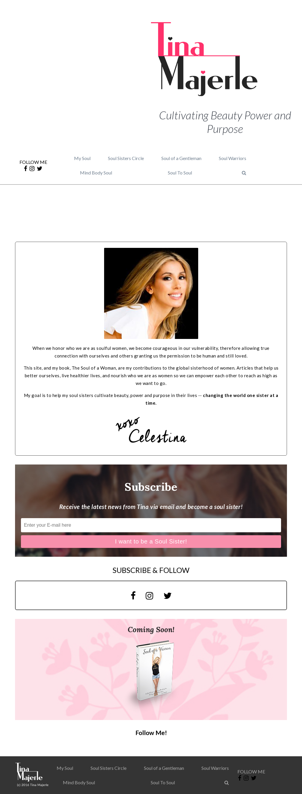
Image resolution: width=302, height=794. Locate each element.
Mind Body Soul (96, 172)
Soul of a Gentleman (181, 158)
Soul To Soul (180, 172)
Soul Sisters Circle (126, 158)
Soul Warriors (232, 158)
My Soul (82, 158)
